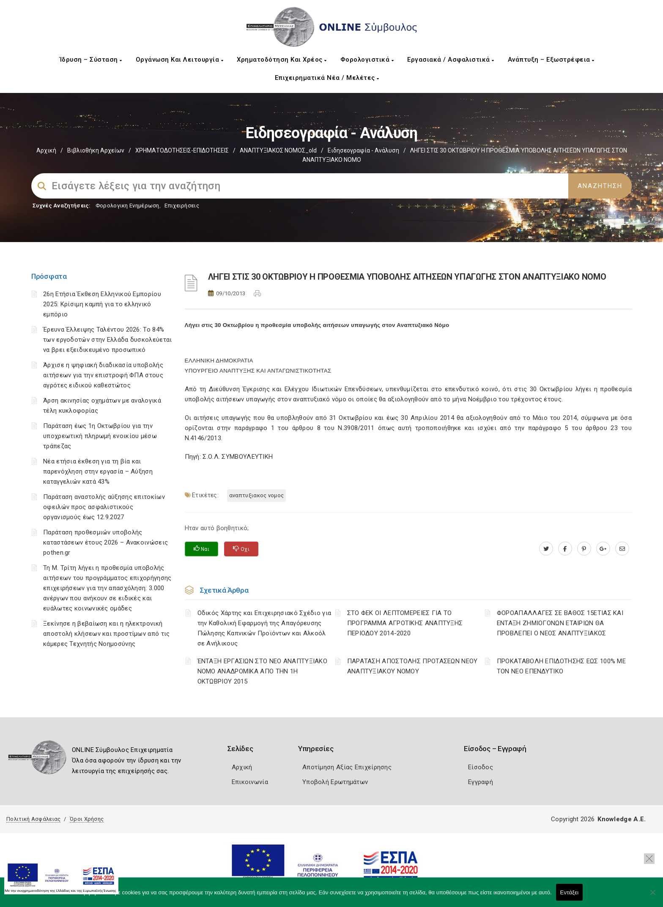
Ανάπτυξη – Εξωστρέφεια (551, 59)
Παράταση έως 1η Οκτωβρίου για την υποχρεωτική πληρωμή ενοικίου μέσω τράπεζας (100, 436)
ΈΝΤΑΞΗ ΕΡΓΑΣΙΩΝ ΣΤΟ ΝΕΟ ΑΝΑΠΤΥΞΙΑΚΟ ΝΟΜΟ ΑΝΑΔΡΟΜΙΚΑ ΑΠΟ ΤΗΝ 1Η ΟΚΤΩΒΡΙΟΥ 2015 (262, 671)
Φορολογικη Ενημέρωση (127, 205)
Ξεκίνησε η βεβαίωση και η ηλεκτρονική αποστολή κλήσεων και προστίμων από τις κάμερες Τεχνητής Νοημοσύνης (106, 634)
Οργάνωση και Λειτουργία (180, 59)
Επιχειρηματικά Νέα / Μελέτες (327, 78)
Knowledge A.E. (621, 819)
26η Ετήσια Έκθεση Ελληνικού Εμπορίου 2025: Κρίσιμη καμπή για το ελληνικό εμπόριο (102, 304)
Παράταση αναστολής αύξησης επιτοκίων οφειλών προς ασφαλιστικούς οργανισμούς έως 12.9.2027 (104, 507)
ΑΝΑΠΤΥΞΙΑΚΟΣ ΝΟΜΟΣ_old (278, 150)
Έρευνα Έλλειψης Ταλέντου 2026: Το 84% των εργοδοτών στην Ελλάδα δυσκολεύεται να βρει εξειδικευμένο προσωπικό (107, 340)
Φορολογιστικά (367, 59)
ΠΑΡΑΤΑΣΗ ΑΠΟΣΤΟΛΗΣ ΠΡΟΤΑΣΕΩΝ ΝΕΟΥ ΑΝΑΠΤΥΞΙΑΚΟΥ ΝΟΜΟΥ (412, 666)
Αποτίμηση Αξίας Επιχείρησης (347, 767)
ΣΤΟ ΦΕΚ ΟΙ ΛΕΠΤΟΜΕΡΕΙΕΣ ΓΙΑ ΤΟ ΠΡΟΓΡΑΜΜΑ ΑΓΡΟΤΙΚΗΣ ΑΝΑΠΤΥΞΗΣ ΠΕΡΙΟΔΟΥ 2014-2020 (405, 623)
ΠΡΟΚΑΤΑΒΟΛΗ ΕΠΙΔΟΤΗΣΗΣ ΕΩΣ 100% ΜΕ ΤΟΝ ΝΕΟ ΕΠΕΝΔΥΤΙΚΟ (561, 666)
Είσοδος (480, 767)
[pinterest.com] (584, 549)
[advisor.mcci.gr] (622, 549)
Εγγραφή (480, 782)
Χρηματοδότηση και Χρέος (282, 59)
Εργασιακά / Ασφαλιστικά (450, 59)
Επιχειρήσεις (181, 205)
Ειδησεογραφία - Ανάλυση (363, 150)
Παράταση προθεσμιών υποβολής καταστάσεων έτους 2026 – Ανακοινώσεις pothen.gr (105, 542)
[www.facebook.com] (565, 549)
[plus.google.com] (603, 549)
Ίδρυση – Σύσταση (91, 59)
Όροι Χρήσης (87, 819)
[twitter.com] (546, 549)
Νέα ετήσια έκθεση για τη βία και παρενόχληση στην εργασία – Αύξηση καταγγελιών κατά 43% (98, 471)
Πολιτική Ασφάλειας (33, 819)
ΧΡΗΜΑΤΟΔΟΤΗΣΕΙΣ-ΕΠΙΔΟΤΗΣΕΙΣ (182, 150)
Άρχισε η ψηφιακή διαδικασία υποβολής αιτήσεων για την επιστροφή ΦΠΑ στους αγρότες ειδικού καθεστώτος (103, 375)
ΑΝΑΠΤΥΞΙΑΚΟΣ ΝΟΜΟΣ (256, 495)
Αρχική (46, 150)
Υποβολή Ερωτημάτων (335, 782)
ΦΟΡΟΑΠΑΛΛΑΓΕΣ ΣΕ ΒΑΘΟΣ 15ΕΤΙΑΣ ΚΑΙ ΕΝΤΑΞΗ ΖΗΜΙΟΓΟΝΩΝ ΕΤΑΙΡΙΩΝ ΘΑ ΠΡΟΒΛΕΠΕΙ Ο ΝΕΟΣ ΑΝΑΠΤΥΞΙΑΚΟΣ (560, 623)
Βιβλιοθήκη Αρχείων (95, 150)
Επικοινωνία (250, 782)
